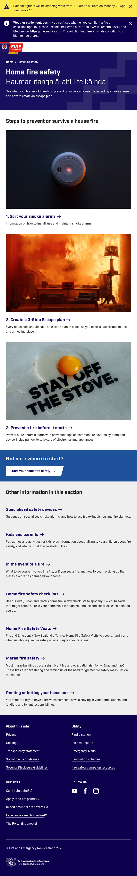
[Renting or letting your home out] (68, 691)
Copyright (12, 743)
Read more (20, 10)
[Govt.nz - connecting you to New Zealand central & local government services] (68, 862)
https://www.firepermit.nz (99, 27)
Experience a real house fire (26, 815)
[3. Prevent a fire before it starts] (68, 387)
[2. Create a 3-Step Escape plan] (68, 279)
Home (9, 62)
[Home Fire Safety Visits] (68, 627)
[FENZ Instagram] (96, 791)
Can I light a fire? (19, 791)
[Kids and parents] (68, 533)
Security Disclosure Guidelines (27, 767)
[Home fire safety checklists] (68, 592)
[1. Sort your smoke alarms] (68, 175)
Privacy (11, 734)
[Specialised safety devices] (68, 508)
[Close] (130, 8)
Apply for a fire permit (22, 799)
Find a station (81, 734)
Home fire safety (27, 62)
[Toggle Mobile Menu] (131, 47)
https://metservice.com (46, 31)
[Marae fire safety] (68, 657)
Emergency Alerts (84, 751)
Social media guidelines (22, 759)
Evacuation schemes (86, 759)
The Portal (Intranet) (21, 823)
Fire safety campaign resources (93, 767)
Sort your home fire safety (33, 471)
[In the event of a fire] (68, 563)
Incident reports (82, 743)
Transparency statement (22, 751)
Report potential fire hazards (27, 807)
